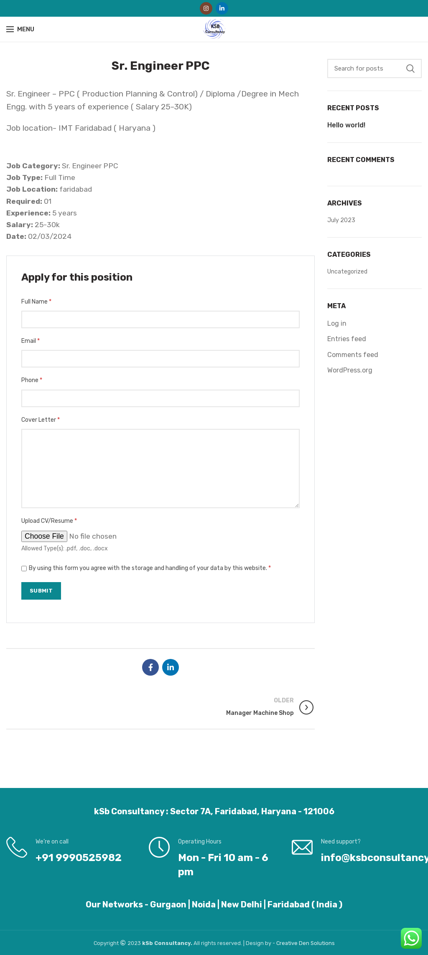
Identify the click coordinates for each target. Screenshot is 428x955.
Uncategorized (347, 271)
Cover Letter (40, 419)
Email (30, 341)
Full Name (36, 301)
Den (305, 943)
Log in (336, 323)
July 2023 (341, 220)
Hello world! (346, 125)
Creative (287, 943)
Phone (31, 380)
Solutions (323, 943)
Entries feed (346, 339)
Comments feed (352, 355)
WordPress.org (349, 370)
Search (410, 68)
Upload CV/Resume (49, 520)
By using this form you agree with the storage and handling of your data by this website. (150, 568)
